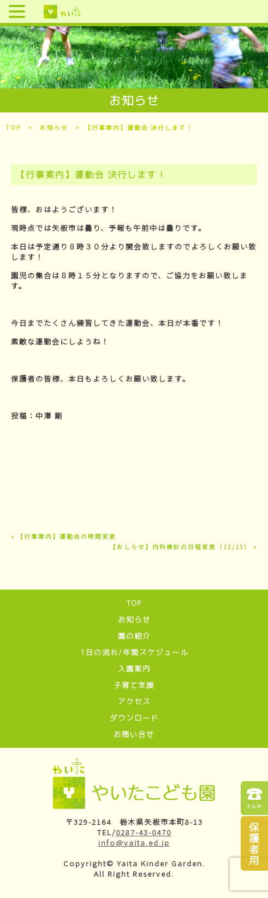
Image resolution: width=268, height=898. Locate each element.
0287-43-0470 (143, 832)
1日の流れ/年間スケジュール (134, 652)
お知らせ (54, 127)
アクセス (134, 701)
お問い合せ (134, 734)
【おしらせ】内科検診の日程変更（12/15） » (183, 547)
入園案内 (134, 669)
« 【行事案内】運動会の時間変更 (63, 536)
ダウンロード (134, 718)
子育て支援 (134, 685)
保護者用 (254, 843)
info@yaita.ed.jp (134, 842)
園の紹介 (134, 636)
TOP (13, 127)
